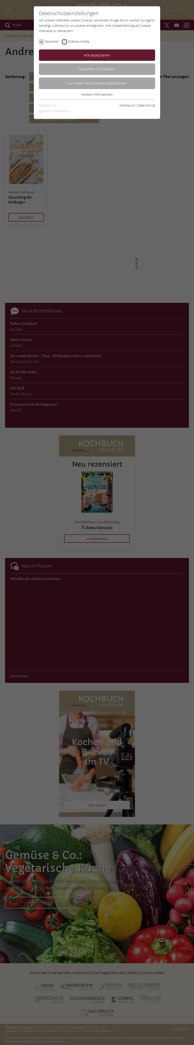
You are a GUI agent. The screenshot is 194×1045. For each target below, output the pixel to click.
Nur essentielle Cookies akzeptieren (97, 83)
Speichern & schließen (97, 68)
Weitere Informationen (97, 94)
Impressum (127, 105)
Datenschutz (146, 105)
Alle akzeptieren (97, 55)
